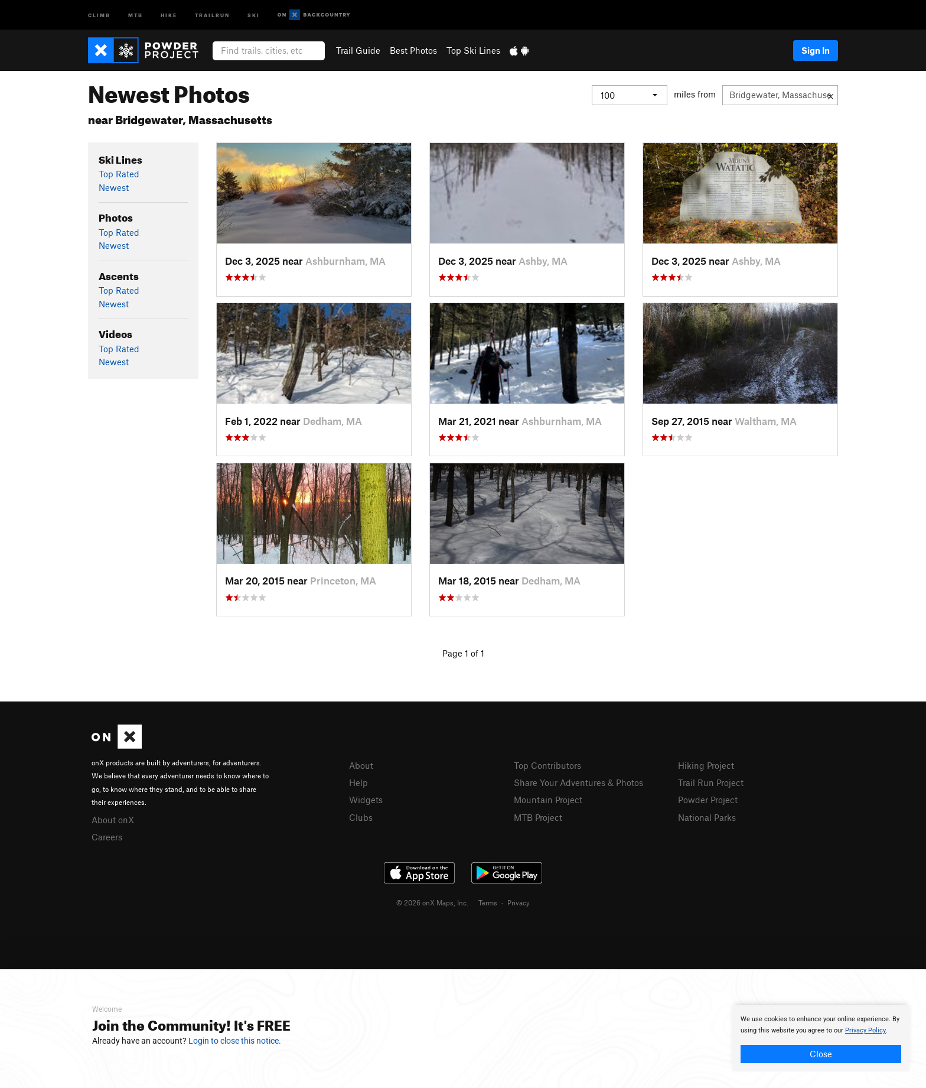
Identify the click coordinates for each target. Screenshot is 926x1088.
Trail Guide (358, 50)
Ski (253, 14)
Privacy (518, 902)
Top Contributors (547, 765)
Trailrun (212, 14)
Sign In (815, 50)
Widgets (366, 799)
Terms (487, 902)
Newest (114, 187)
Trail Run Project (711, 782)
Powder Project (708, 799)
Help (358, 782)
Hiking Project (706, 765)
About (361, 765)
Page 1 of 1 (463, 653)
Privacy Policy (865, 1030)
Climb (99, 14)
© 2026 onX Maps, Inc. (432, 902)
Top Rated (119, 173)
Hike (169, 14)
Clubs (361, 817)
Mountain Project (548, 799)
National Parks (707, 817)
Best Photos (413, 50)
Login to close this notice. (234, 1040)
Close (821, 1053)
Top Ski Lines (473, 50)
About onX (113, 819)
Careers (107, 837)
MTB (135, 14)
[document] (821, 1038)
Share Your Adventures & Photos (578, 782)
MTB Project (538, 817)
